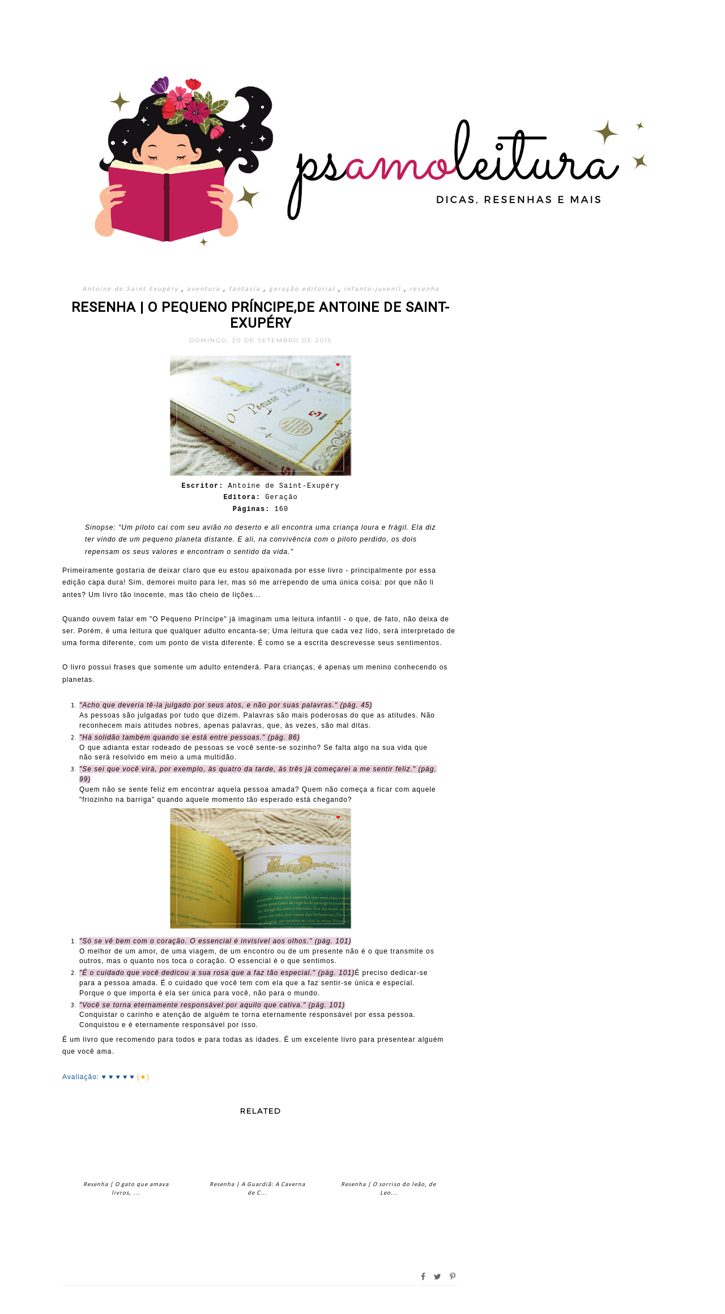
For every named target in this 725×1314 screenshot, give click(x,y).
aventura (205, 289)
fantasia (246, 289)
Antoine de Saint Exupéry (131, 289)
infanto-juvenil (374, 289)
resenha (425, 289)
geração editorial (303, 289)
